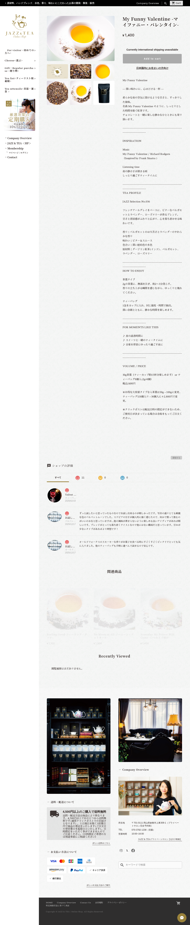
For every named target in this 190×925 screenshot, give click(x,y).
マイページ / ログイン (18, 152)
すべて (58, 477)
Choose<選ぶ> (14, 60)
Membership (15, 148)
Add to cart (152, 58)
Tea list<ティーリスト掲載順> (19, 80)
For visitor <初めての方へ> (19, 51)
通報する (176, 458)
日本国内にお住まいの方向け (152, 68)
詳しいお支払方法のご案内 (98, 885)
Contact (12, 157)
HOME (49, 903)
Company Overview (147, 3)
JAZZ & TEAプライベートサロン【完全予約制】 (160, 839)
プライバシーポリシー (117, 903)
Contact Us (85, 903)
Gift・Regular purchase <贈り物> (19, 69)
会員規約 (99, 903)
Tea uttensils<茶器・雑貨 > (19, 90)
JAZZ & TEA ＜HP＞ (19, 143)
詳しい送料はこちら (101, 843)
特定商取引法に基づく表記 (57, 906)
